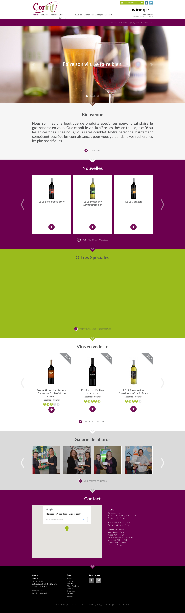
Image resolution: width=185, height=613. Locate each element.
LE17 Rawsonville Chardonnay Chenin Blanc (133, 392)
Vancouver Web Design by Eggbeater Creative (97, 605)
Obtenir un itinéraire (146, 16)
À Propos (99, 15)
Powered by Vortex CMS (121, 605)
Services (44, 15)
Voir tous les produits (95, 422)
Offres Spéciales (63, 16)
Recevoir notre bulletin (132, 3)
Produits (53, 15)
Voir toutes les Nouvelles (95, 240)
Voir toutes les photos (95, 481)
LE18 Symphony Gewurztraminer (92, 203)
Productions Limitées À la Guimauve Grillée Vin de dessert (51, 393)
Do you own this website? (54, 519)
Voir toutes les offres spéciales (95, 329)
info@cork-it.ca (122, 525)
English (135, 16)
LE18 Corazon (133, 201)
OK (83, 519)
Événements (89, 15)
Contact (108, 15)
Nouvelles (78, 15)
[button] (67, 529)
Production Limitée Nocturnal (92, 392)
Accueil (36, 15)
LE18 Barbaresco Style (51, 201)
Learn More (95, 151)
